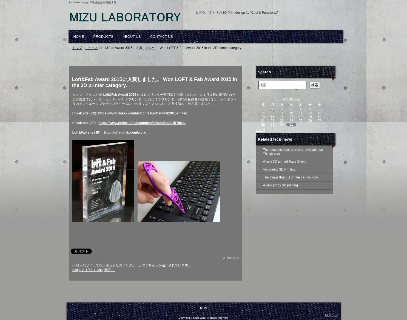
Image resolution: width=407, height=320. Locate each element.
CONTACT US (161, 36)
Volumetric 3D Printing (279, 169)
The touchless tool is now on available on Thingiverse (293, 151)
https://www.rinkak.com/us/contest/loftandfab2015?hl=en (142, 113)
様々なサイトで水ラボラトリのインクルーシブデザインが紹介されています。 (131, 265)
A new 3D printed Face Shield (284, 161)
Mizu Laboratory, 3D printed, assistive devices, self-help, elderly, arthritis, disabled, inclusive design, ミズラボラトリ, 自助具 (132, 19)
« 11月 (260, 130)
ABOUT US (132, 36)
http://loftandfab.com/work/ (124, 132)
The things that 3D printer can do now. (291, 177)
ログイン (331, 315)
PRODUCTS (103, 36)
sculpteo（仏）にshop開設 (93, 270)
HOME (78, 36)
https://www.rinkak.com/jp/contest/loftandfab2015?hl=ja (142, 123)
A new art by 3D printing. (281, 185)
